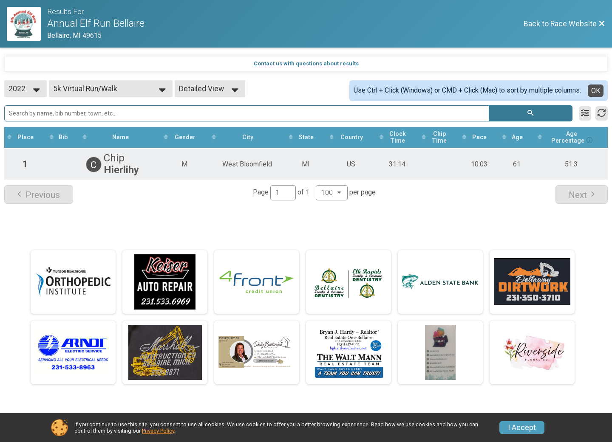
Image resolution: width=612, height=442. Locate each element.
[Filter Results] (585, 113)
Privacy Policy (158, 431)
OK (595, 91)
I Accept (522, 427)
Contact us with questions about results (306, 63)
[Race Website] (27, 24)
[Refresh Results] (601, 113)
